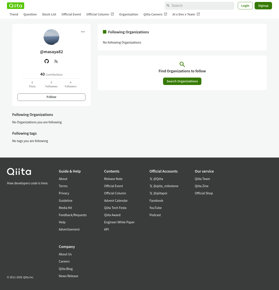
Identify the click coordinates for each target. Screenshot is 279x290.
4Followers (71, 84)
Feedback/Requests (73, 215)
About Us (65, 254)
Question (30, 14)
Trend (14, 14)
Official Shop (204, 193)
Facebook (156, 200)
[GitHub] (46, 61)
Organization (128, 14)
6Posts (32, 84)
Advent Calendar (116, 200)
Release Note (113, 178)
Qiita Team (202, 178)
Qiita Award (112, 215)
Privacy (64, 193)
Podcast (155, 215)
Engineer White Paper (119, 222)
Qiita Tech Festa (115, 207)
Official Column (100, 14)
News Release (68, 276)
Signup (263, 5)
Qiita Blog (66, 268)
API (106, 229)
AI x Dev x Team (186, 14)
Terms (63, 186)
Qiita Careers (155, 14)
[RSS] (56, 61)
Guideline (66, 200)
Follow (51, 97)
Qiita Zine (202, 186)
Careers (64, 261)
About (63, 178)
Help (62, 222)
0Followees (51, 84)
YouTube (156, 207)
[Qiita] (15, 5)
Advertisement (69, 229)
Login (245, 5)
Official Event (71, 14)
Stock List (49, 14)
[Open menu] (82, 31)
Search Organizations (182, 81)
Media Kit (65, 207)
